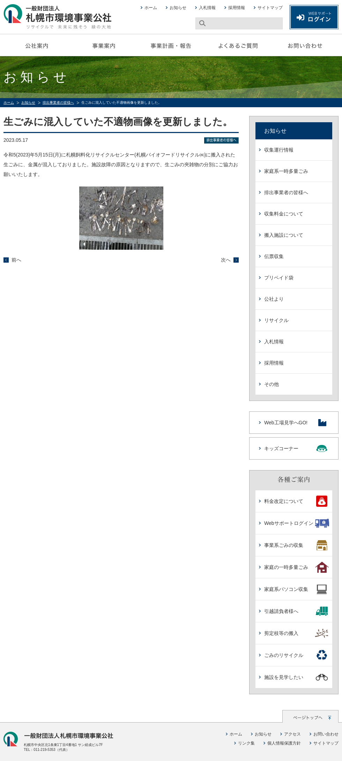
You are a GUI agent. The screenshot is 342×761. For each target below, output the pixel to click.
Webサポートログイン (296, 523)
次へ (226, 260)
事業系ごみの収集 (296, 545)
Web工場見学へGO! (296, 423)
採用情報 (236, 7)
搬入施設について (283, 235)
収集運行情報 (278, 150)
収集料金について (283, 214)
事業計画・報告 (171, 45)
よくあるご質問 (238, 45)
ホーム (150, 7)
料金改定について (296, 501)
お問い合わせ (305, 45)
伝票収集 (274, 256)
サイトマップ (270, 7)
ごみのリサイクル (296, 655)
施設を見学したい (296, 677)
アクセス (292, 734)
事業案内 (103, 45)
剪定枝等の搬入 (296, 633)
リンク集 (246, 743)
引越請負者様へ (296, 611)
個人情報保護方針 (284, 743)
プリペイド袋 (278, 277)
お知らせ (178, 7)
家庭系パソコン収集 (296, 589)
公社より (274, 299)
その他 (271, 384)
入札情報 (207, 7)
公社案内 (36, 45)
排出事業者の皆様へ (58, 102)
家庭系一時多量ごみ (286, 171)
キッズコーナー (296, 448)
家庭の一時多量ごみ (296, 567)
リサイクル (276, 320)
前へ (16, 260)
